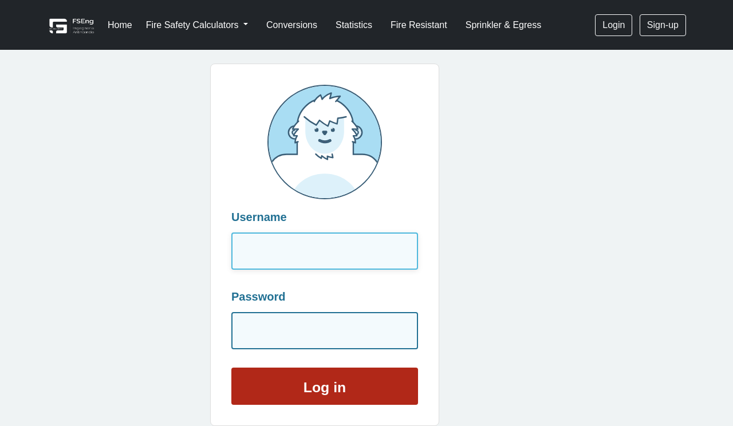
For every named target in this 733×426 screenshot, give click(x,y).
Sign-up (663, 25)
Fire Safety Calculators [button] (193, 25)
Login (613, 25)
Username (259, 217)
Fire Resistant (419, 25)
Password (258, 296)
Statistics (354, 25)
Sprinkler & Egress (504, 25)
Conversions (291, 25)
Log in (325, 387)
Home (120, 25)
